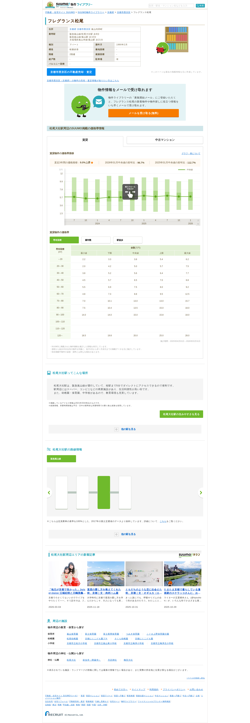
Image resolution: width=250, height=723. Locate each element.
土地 (197, 696)
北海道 (48, 705)
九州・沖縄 (102, 705)
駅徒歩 (120, 240)
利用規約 (154, 689)
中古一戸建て (188, 696)
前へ (49, 492)
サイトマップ (138, 689)
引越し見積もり (102, 701)
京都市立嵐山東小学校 (105, 643)
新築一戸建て (175, 696)
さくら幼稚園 (121, 638)
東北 (54, 705)
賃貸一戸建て (120, 696)
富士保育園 (90, 634)
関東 (60, 705)
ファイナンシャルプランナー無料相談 (154, 701)
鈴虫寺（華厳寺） (92, 660)
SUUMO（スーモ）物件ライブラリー (68, 5)
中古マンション (161, 696)
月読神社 (112, 660)
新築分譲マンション (144, 696)
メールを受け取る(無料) (144, 113)
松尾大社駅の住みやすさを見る (181, 414)
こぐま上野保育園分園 (158, 634)
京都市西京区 (124, 12)
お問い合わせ (196, 689)
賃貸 (83, 696)
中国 (94, 705)
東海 (78, 705)
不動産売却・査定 (77, 701)
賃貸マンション (92, 696)
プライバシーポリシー (174, 689)
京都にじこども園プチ (96, 638)
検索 (201, 5)
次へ (200, 492)
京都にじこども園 (144, 638)
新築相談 (90, 701)
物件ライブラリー (128, 701)
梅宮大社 (128, 660)
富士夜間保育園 (111, 634)
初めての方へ (121, 689)
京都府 (110, 12)
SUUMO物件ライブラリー (91, 12)
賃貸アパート (106, 696)
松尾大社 (71, 660)
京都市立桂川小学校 (77, 643)
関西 (83, 705)
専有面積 (57, 240)
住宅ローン (115, 701)
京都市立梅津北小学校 (162, 643)
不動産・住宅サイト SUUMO (60, 12)
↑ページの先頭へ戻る (196, 678)
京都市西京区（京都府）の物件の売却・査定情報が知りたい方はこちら (83, 80)
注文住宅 (49, 701)
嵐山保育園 (72, 634)
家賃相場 (131, 696)
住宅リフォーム (61, 701)
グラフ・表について (191, 153)
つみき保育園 (133, 634)
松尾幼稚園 (72, 638)
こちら (163, 521)
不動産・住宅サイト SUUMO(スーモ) (61, 696)
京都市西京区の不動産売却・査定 (71, 71)
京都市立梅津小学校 (134, 643)
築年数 (88, 240)
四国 (89, 705)
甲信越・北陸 (68, 705)
